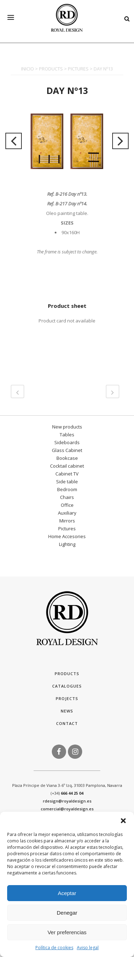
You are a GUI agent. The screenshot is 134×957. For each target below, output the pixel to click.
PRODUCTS (51, 68)
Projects (67, 698)
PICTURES (78, 68)
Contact (67, 723)
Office (67, 505)
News (67, 711)
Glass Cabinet (67, 450)
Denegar (67, 913)
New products (67, 427)
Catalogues (67, 686)
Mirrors (67, 520)
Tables (67, 434)
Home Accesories (67, 536)
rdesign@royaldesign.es (67, 801)
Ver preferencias (67, 932)
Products (67, 673)
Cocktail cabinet (67, 466)
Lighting (67, 544)
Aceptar (67, 893)
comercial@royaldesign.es (67, 808)
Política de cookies (54, 948)
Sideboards (67, 442)
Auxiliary (67, 513)
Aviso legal (88, 948)
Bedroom (67, 489)
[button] (123, 820)
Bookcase (67, 458)
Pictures (67, 528)
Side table (67, 481)
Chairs (67, 497)
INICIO (27, 68)
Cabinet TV (67, 473)
